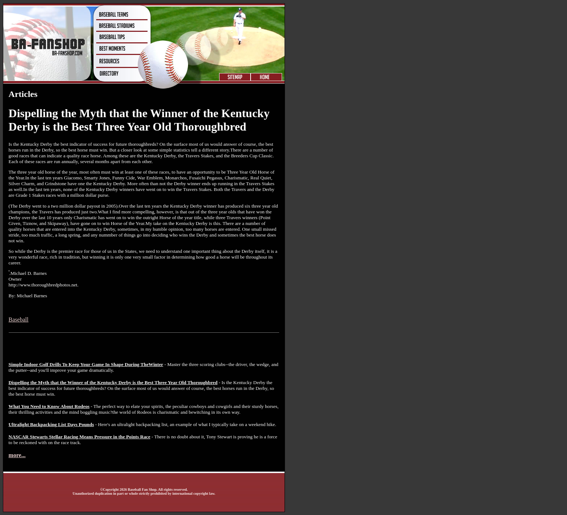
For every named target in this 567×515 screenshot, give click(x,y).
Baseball (19, 319)
